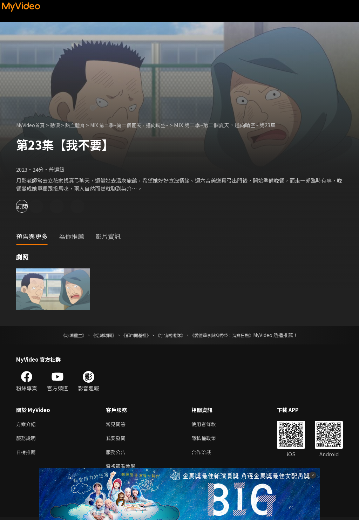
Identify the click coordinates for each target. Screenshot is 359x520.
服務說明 (26, 439)
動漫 (58, 125)
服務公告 (116, 454)
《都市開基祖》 (132, 334)
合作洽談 (204, 454)
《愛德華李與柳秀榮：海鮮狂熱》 (230, 334)
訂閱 (30, 206)
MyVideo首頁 (32, 125)
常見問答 (116, 424)
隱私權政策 (207, 439)
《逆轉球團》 (95, 334)
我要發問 (116, 439)
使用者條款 (207, 424)
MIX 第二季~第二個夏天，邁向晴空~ (137, 125)
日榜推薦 (26, 454)
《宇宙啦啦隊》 (172, 334)
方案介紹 (26, 424)
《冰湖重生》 (61, 334)
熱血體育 (79, 125)
